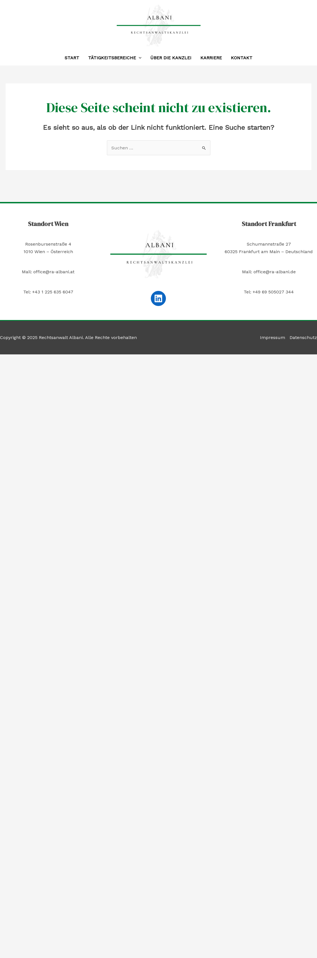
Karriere (211, 57)
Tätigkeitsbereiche (115, 58)
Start (72, 57)
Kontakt (241, 57)
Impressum (272, 337)
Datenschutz (303, 337)
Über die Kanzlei (170, 57)
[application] (139, 58)
